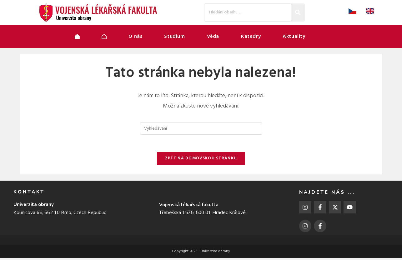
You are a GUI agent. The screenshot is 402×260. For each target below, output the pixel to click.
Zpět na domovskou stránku (201, 161)
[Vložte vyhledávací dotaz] (201, 129)
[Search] (247, 12)
